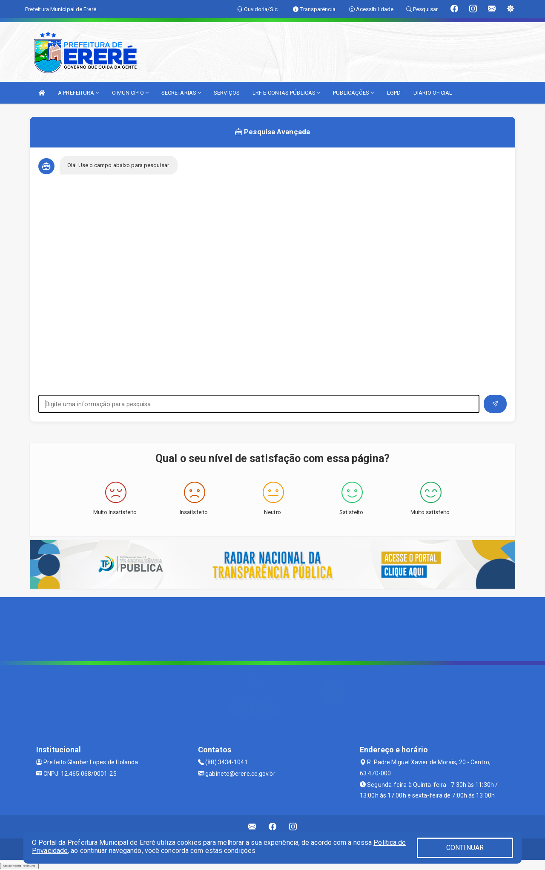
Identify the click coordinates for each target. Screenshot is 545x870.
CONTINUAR (465, 848)
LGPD (394, 93)
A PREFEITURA (78, 93)
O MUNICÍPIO (130, 93)
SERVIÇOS (227, 93)
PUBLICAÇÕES (353, 93)
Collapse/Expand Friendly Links (19, 865)
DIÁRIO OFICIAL (432, 93)
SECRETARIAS (181, 93)
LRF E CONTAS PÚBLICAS (286, 93)
